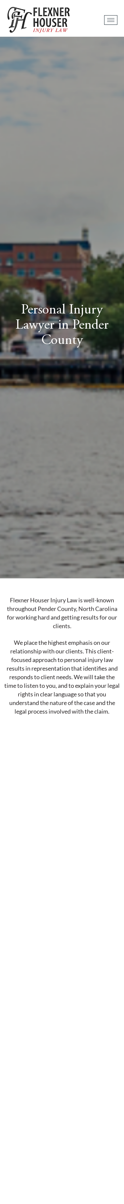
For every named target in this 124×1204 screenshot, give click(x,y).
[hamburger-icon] (110, 20)
